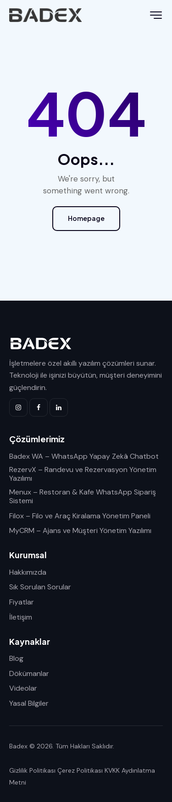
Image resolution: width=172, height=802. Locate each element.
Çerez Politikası (80, 770)
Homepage (86, 218)
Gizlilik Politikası (32, 770)
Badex (18, 746)
